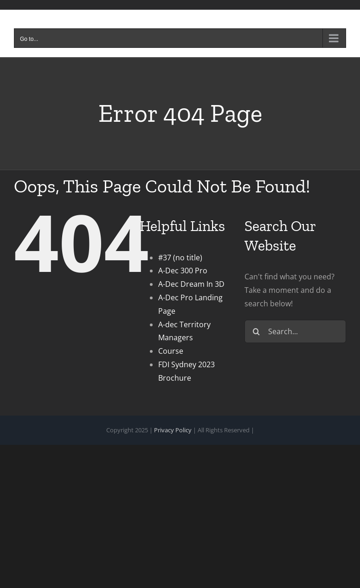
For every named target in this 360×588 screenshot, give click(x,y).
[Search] (256, 331)
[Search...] (295, 331)
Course (170, 351)
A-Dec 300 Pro (182, 270)
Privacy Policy (173, 430)
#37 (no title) (180, 257)
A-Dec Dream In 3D (191, 284)
